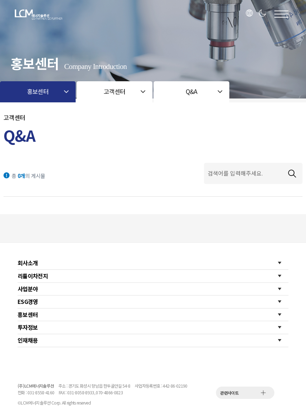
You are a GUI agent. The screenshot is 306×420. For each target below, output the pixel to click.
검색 (291, 173)
